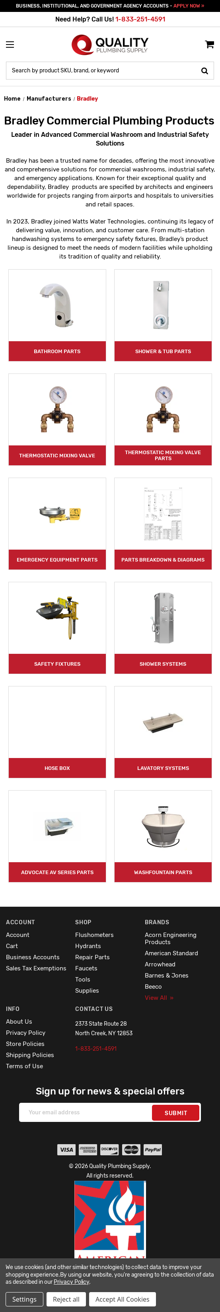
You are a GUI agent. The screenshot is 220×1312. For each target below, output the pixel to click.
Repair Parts (92, 957)
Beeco (153, 986)
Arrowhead (160, 964)
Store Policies (25, 1044)
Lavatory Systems (163, 768)
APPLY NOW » (188, 6)
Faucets (86, 968)
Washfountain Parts (163, 872)
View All (159, 997)
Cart (12, 946)
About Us (19, 1021)
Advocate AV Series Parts (57, 872)
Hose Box (57, 768)
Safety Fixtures (57, 664)
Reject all (66, 1299)
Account (17, 935)
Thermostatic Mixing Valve (57, 456)
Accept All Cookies (122, 1299)
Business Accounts (33, 957)
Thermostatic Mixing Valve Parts (163, 455)
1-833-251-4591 (140, 19)
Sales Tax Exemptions (36, 968)
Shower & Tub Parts (163, 351)
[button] (110, 1240)
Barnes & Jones (167, 975)
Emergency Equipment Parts (57, 560)
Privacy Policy (25, 1032)
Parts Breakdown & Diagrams (162, 560)
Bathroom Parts (57, 351)
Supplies (87, 990)
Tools (82, 979)
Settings (24, 1299)
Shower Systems (163, 664)
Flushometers (94, 935)
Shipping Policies (30, 1055)
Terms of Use (24, 1066)
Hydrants (88, 946)
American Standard (171, 953)
